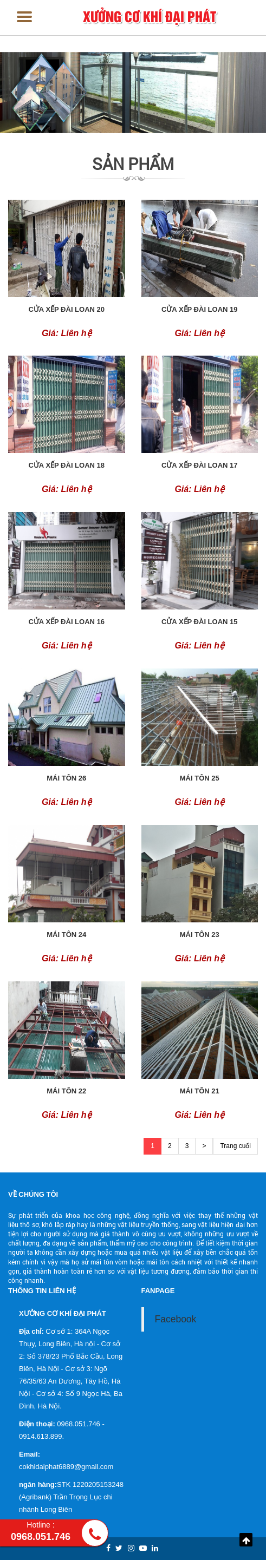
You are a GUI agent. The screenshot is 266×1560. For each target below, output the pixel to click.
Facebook (176, 1319)
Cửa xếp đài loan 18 (66, 465)
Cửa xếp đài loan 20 (66, 309)
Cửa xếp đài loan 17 (199, 465)
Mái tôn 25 (199, 778)
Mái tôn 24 (66, 934)
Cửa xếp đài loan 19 (199, 309)
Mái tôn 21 (199, 1091)
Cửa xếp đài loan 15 (199, 622)
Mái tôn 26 (66, 778)
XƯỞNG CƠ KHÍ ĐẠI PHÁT (149, 16)
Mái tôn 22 (66, 1091)
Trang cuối (235, 1146)
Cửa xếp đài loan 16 (66, 622)
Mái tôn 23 (199, 934)
